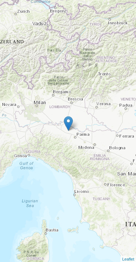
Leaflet (128, 259)
